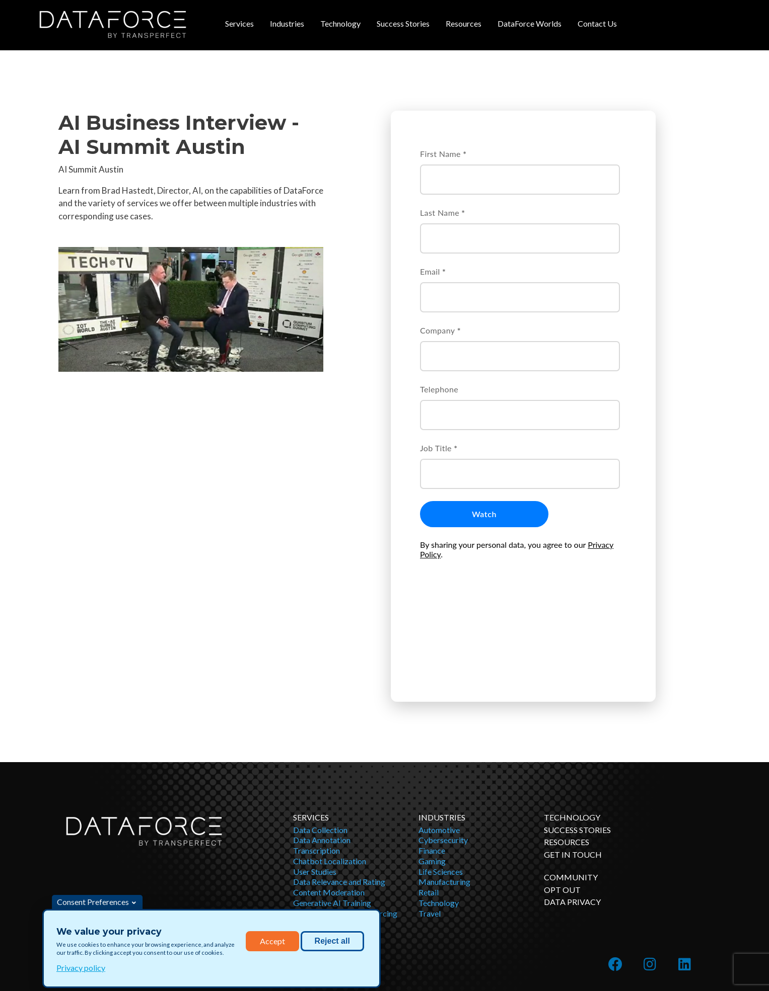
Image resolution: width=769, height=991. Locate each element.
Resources (463, 23)
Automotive (439, 744)
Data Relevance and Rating (339, 795)
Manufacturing (444, 795)
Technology (340, 23)
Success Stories (403, 23)
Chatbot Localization (329, 775)
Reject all (332, 941)
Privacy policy (80, 967)
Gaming (432, 775)
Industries (287, 23)
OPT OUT (562, 803)
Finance (431, 764)
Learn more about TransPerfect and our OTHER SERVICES (604, 918)
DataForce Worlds (530, 23)
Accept (272, 941)
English (643, 961)
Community (571, 791)
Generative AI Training (332, 816)
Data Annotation (322, 754)
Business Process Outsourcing (345, 827)
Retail (428, 806)
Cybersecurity (443, 754)
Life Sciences (440, 785)
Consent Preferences (93, 901)
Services (239, 23)
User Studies (314, 785)
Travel (429, 827)
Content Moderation (329, 806)
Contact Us (597, 23)
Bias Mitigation (320, 838)
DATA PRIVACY (572, 815)
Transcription (316, 764)
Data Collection (320, 744)
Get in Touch (573, 768)
